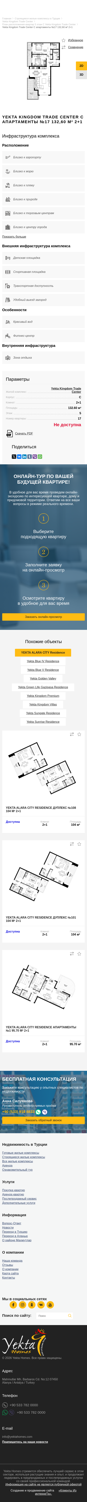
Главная (6, 18)
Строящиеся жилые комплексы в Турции (37, 18)
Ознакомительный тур (17, 1169)
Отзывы (7, 1265)
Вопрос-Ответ (11, 1223)
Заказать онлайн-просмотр (43, 616)
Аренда (7, 1165)
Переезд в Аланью (15, 1236)
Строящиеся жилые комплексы (23, 1157)
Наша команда (12, 1260)
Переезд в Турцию (14, 1231)
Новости (8, 1227)
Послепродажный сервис (19, 1198)
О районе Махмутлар (16, 1240)
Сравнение (75, 47)
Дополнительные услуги (18, 1202)
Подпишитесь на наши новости (25, 1441)
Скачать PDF (24, 433)
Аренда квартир (13, 1194)
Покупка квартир (13, 1190)
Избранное (75, 40)
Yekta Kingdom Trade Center (17, 21)
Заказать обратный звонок (43, 1120)
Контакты (8, 1277)
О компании (10, 1269)
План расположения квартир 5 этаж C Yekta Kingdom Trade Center (39, 24)
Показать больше (14, 236)
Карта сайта (10, 1273)
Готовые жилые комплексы (20, 1152)
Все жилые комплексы (17, 1161)
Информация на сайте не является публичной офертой (43, 1484)
